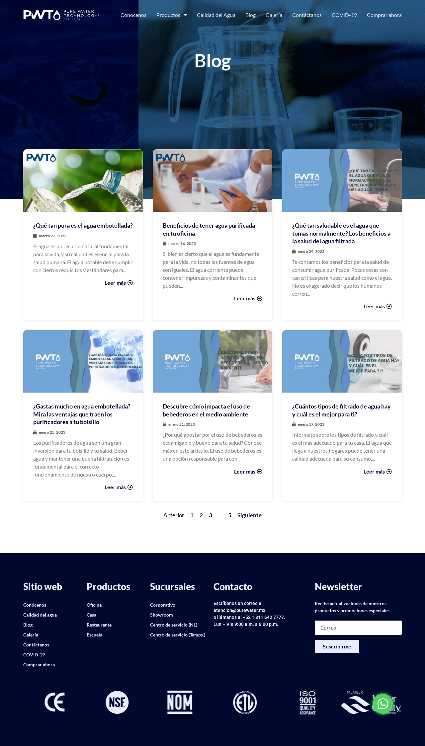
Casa (91, 615)
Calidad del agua (40, 615)
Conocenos (133, 15)
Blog (250, 15)
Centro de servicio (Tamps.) (177, 634)
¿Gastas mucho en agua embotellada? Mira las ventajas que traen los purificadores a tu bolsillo (81, 414)
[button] (28, 703)
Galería (274, 15)
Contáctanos (307, 15)
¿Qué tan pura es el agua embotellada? (83, 225)
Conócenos (34, 605)
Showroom (161, 615)
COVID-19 (344, 15)
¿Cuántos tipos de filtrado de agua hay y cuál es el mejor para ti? (341, 410)
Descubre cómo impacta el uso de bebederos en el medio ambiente (206, 410)
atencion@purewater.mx (239, 610)
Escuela (94, 634)
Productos (171, 15)
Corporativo (162, 605)
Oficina (94, 605)
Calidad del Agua (216, 15)
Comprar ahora (384, 15)
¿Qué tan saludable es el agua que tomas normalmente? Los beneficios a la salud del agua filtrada (341, 233)
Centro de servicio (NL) (173, 625)
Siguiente (249, 515)
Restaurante (99, 625)
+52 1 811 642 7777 (263, 617)
